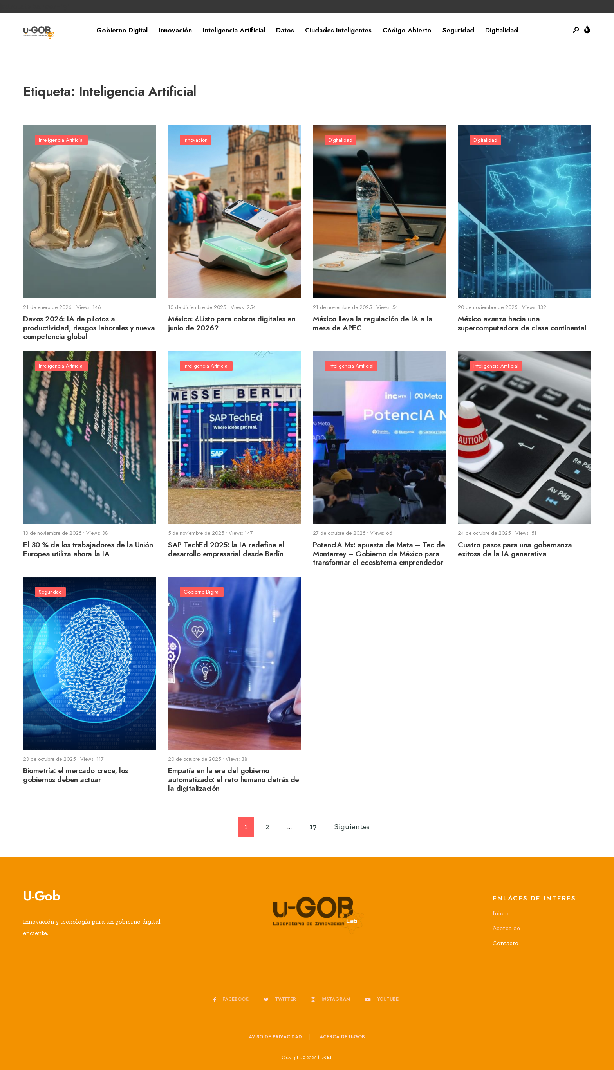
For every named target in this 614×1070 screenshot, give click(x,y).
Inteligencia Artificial (234, 30)
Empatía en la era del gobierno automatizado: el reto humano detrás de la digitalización (233, 779)
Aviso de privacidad (275, 1036)
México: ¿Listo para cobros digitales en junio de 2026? (231, 323)
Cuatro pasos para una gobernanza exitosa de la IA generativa (515, 549)
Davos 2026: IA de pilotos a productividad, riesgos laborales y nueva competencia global (89, 328)
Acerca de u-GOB (342, 1036)
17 (313, 826)
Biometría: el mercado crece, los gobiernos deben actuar (75, 775)
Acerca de (506, 928)
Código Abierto (407, 30)
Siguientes (352, 826)
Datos (285, 30)
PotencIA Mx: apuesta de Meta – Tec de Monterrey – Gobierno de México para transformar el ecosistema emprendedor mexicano (379, 558)
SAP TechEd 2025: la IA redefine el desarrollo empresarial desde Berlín (226, 549)
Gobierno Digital (122, 30)
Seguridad (458, 30)
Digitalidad (501, 30)
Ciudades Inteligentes (338, 30)
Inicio (501, 913)
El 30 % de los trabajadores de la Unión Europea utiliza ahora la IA (88, 549)
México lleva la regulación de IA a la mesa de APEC (372, 323)
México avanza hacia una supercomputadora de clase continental (522, 323)
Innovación (175, 30)
